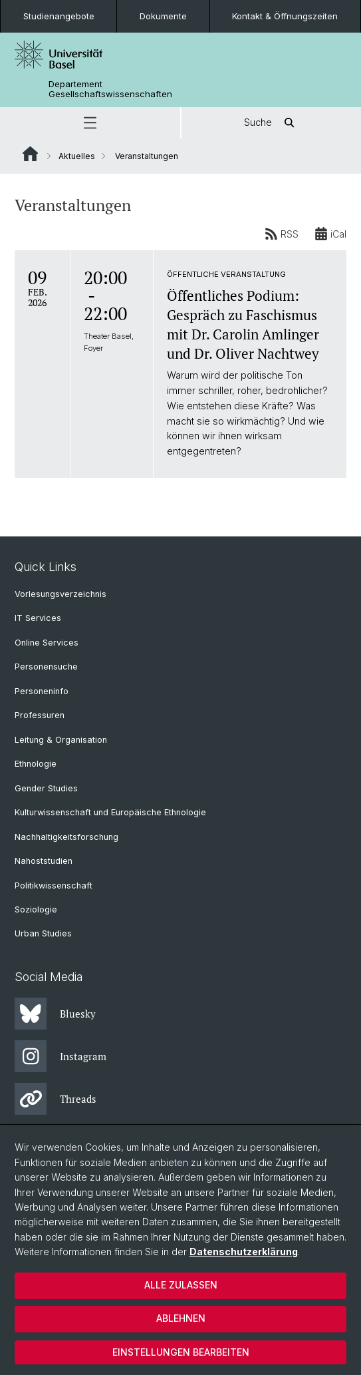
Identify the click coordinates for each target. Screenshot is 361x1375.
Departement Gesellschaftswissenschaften (110, 89)
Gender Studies (46, 788)
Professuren (39, 715)
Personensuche (46, 667)
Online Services (46, 643)
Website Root (30, 153)
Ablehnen (180, 1318)
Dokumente (163, 16)
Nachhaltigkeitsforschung (66, 837)
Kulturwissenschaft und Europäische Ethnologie (110, 812)
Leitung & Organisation (61, 740)
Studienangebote (58, 16)
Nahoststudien (43, 861)
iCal (330, 233)
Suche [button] (271, 122)
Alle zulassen (180, 1284)
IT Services (38, 618)
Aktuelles (77, 156)
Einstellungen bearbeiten (180, 1352)
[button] (90, 122)
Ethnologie (36, 764)
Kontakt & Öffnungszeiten (285, 16)
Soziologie (36, 909)
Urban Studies (43, 933)
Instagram (60, 1056)
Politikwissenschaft (53, 885)
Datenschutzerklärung (243, 1251)
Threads (55, 1099)
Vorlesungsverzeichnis (60, 594)
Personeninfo (41, 691)
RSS (282, 233)
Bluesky (55, 1014)
